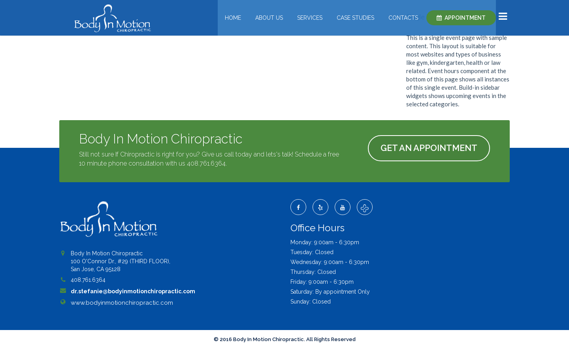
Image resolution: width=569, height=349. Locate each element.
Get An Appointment (429, 148)
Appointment (465, 18)
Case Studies (355, 18)
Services (309, 18)
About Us (269, 18)
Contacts (403, 18)
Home (233, 18)
